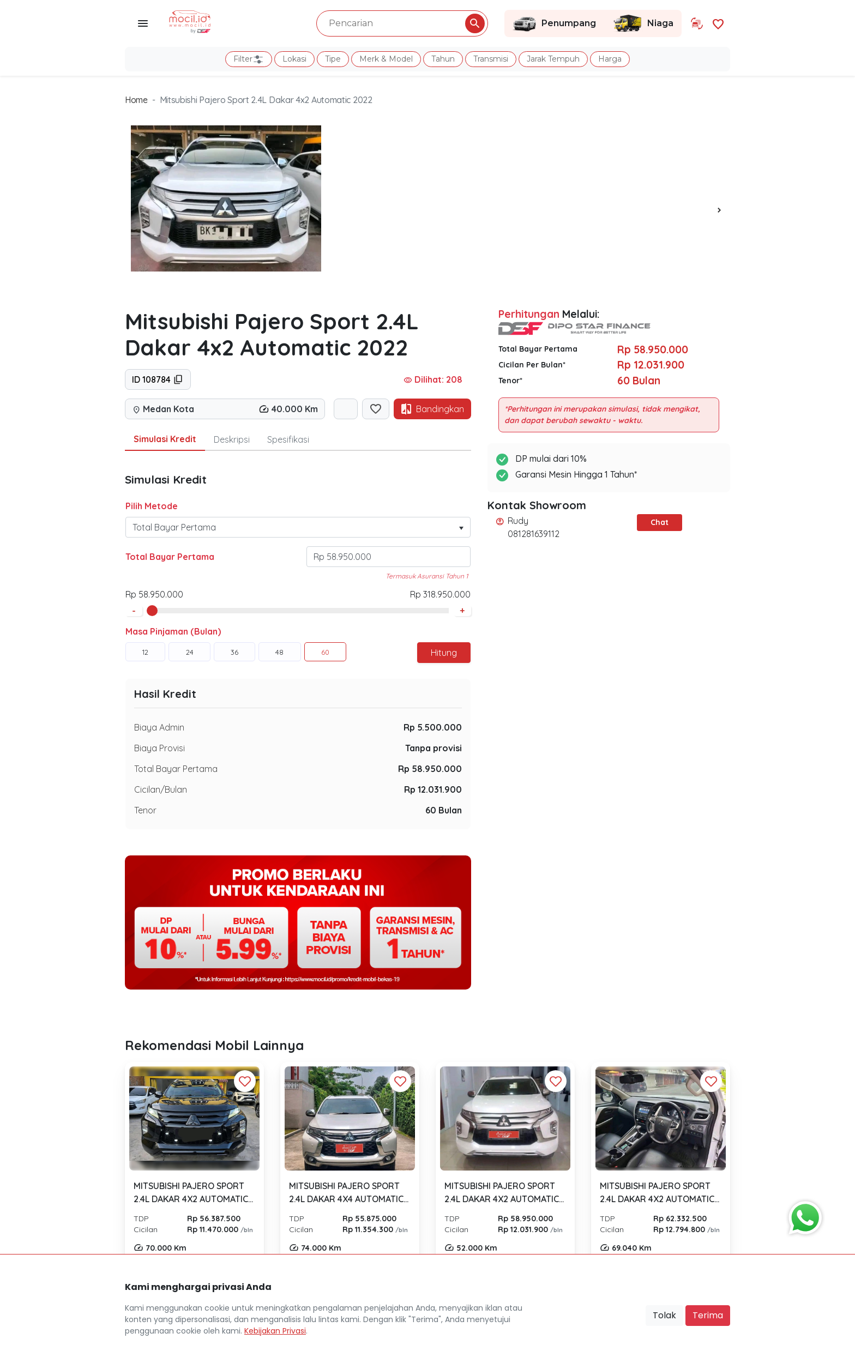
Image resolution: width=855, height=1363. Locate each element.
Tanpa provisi (433, 748)
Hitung (444, 652)
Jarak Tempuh (553, 59)
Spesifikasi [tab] (288, 439)
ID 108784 (158, 379)
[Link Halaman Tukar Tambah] (696, 23)
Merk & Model (386, 59)
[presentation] (719, 209)
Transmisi (490, 59)
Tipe (333, 59)
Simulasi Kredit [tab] (165, 438)
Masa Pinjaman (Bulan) (173, 631)
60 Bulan (443, 810)
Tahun (443, 59)
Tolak (664, 1315)
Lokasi (294, 59)
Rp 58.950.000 (430, 768)
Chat (660, 522)
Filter (248, 59)
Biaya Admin (159, 727)
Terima (708, 1315)
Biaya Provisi (159, 748)
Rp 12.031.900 (433, 789)
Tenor (145, 810)
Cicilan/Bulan (160, 789)
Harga (610, 59)
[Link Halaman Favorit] (718, 23)
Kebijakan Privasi (275, 1330)
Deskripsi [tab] (232, 439)
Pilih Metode (151, 505)
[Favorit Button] (245, 1081)
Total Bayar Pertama (169, 556)
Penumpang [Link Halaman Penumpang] (554, 23)
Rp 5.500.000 (433, 727)
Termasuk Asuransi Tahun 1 (427, 576)
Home (136, 99)
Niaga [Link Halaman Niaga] (642, 23)
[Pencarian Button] (475, 23)
